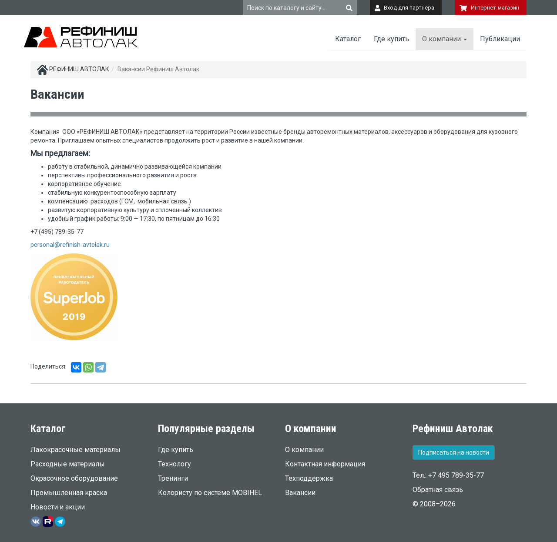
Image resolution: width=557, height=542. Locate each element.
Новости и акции (57, 507)
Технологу (174, 464)
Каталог (348, 39)
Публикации (500, 39)
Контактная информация (325, 464)
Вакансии (300, 493)
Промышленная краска (68, 493)
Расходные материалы (67, 464)
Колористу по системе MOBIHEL (210, 493)
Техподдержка (309, 478)
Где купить (391, 39)
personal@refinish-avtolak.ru (70, 244)
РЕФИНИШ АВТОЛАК (79, 69)
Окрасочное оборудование (74, 478)
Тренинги (173, 478)
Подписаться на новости (453, 452)
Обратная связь (438, 489)
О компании (444, 39)
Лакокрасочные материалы (75, 450)
